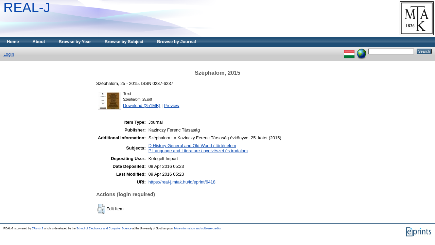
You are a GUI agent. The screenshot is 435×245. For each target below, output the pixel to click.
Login (8, 54)
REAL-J (26, 7)
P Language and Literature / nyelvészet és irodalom (198, 150)
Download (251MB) (141, 105)
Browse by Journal (176, 41)
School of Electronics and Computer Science (104, 228)
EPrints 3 (37, 228)
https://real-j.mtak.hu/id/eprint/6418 (182, 182)
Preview (171, 105)
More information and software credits (197, 228)
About (39, 41)
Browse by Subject (124, 41)
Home (13, 41)
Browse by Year (75, 41)
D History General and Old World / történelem (192, 145)
